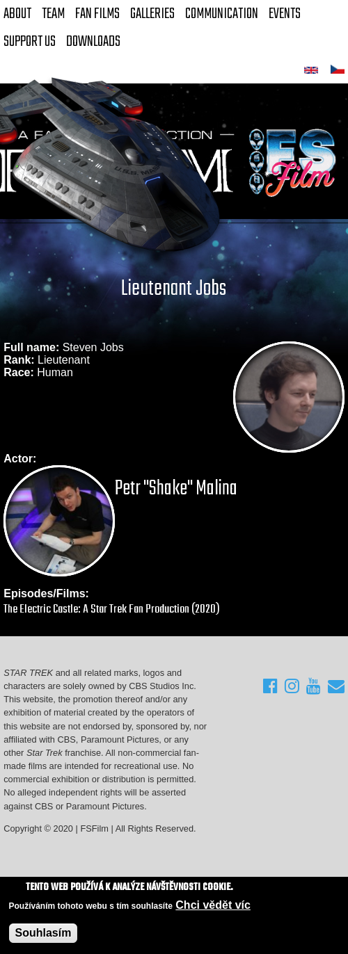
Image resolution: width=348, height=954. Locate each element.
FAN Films (97, 14)
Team (53, 14)
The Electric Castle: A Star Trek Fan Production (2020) (111, 609)
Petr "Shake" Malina (176, 489)
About (17, 14)
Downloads (93, 42)
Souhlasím (43, 933)
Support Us (29, 42)
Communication (221, 14)
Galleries (152, 14)
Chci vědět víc (213, 905)
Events (285, 14)
